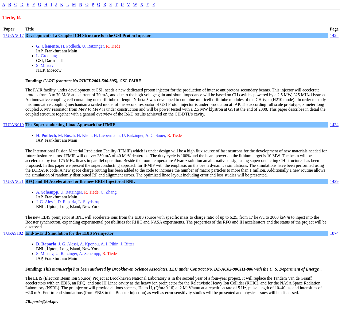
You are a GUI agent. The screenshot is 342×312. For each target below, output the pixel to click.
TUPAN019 (13, 124)
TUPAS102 (13, 233)
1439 (334, 181)
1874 (334, 233)
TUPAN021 (13, 181)
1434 (334, 124)
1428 (334, 35)
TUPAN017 (13, 35)
